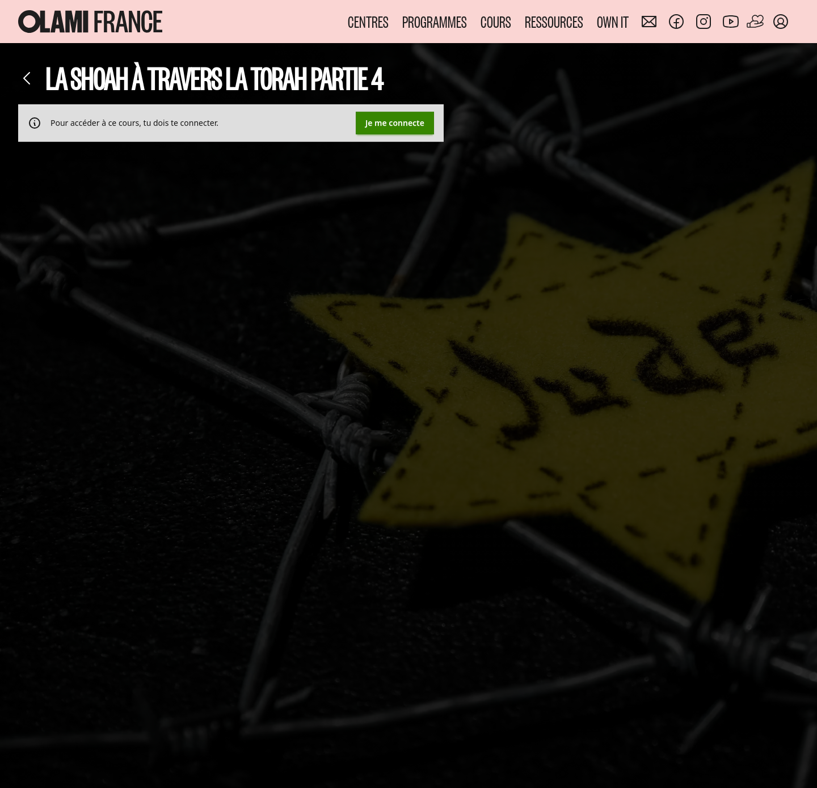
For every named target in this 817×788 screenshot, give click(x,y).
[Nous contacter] (649, 21)
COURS (496, 21)
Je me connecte (394, 122)
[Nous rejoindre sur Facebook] (676, 21)
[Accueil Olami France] (90, 21)
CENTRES (368, 21)
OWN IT (613, 21)
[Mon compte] (780, 21)
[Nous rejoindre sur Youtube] (730, 21)
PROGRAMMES (434, 21)
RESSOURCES (554, 21)
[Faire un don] (755, 21)
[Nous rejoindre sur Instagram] (703, 21)
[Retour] (27, 78)
